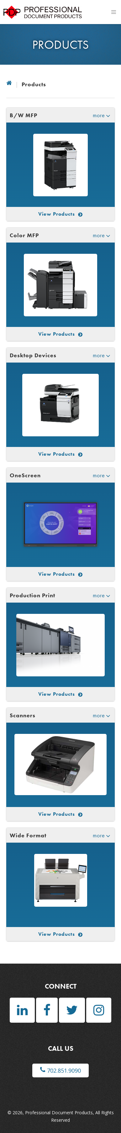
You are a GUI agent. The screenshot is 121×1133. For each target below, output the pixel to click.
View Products (60, 214)
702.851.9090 (60, 1070)
